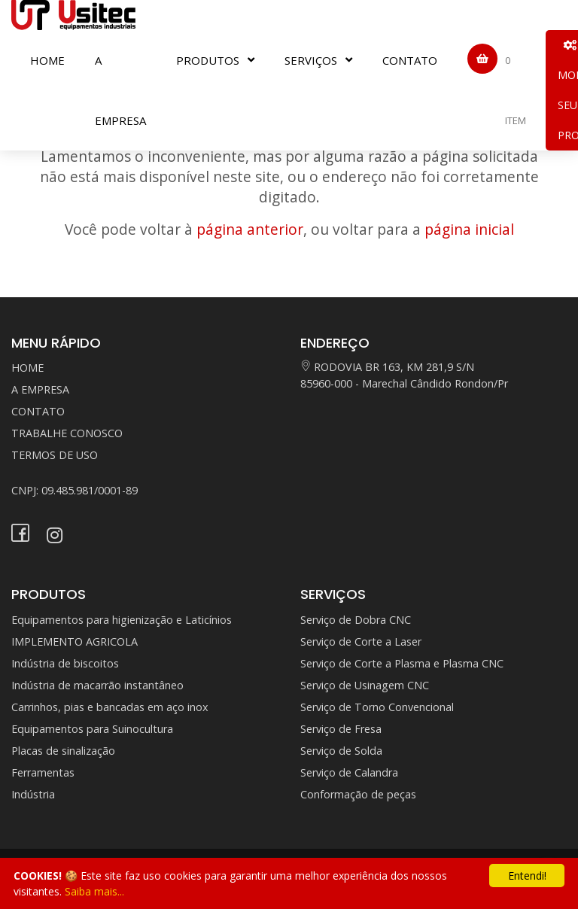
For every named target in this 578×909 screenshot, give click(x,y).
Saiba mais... (94, 891)
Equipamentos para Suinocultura (92, 729)
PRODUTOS (207, 60)
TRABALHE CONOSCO (67, 433)
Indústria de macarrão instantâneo (97, 685)
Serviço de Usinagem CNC (364, 685)
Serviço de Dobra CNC (355, 620)
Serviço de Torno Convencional (377, 707)
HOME (47, 60)
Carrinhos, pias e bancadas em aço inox (109, 707)
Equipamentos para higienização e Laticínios (121, 620)
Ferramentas (43, 772)
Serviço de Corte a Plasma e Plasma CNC (401, 663)
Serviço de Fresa (341, 729)
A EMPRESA (120, 90)
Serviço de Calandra (349, 772)
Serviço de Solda (341, 750)
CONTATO (409, 60)
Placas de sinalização (63, 750)
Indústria (33, 794)
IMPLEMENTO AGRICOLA (74, 641)
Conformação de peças (358, 794)
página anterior (249, 229)
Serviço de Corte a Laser (360, 641)
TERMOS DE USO (54, 455)
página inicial (469, 229)
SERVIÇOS (310, 60)
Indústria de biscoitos (65, 663)
